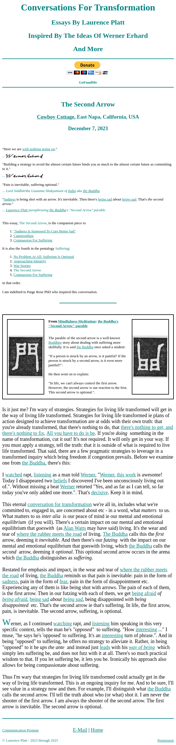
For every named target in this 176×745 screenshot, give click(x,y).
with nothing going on (38, 149)
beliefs (60, 480)
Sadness (9, 199)
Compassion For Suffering (33, 240)
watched (13, 475)
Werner (88, 475)
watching (62, 623)
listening (42, 475)
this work (126, 475)
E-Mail (80, 730)
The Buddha (115, 534)
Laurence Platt (17, 210)
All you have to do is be (70, 433)
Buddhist (55, 342)
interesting (146, 629)
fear (63, 581)
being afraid (144, 593)
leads (105, 647)
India (72, 191)
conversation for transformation (60, 504)
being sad (105, 199)
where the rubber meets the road (49, 534)
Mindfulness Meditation (76, 321)
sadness (10, 581)
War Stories (22, 265)
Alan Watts (75, 528)
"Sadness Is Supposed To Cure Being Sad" (45, 231)
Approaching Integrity (30, 261)
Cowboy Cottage (55, 117)
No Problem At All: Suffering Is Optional (44, 256)
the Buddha (91, 191)
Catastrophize (24, 236)
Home (97, 730)
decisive (99, 492)
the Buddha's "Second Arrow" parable (83, 323)
